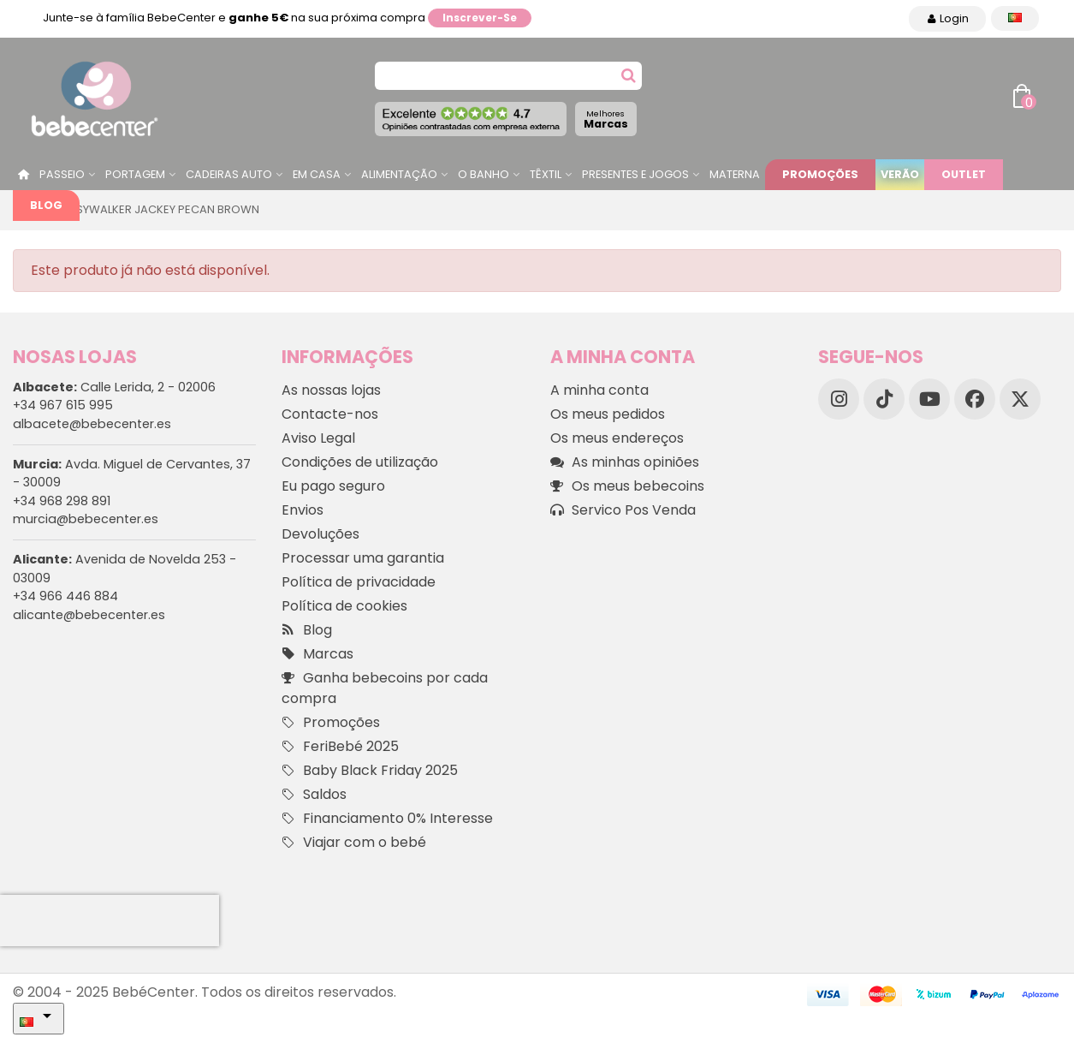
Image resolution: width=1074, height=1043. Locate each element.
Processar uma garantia (363, 558)
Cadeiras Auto (229, 174)
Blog (46, 205)
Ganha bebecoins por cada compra (385, 688)
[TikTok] (884, 399)
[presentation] (109, 920)
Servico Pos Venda (623, 510)
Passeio (62, 174)
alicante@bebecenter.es (89, 614)
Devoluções (320, 534)
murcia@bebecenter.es (85, 518)
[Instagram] (838, 399)
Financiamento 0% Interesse (387, 818)
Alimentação (399, 174)
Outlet (963, 174)
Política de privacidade (359, 582)
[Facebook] (974, 399)
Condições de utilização (360, 462)
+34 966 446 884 (65, 596)
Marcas (606, 119)
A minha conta (599, 390)
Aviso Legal (318, 438)
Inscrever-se (479, 17)
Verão (900, 174)
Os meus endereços (617, 438)
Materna (734, 174)
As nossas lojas (331, 390)
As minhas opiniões (624, 462)
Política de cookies (344, 606)
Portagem (135, 174)
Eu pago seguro (333, 486)
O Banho (483, 174)
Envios (302, 510)
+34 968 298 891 (61, 501)
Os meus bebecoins (627, 486)
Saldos (314, 794)
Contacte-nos (330, 414)
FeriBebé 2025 (340, 746)
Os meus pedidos (607, 414)
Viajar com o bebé (354, 842)
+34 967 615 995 (63, 405)
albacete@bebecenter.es (92, 423)
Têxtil (545, 174)
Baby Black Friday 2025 (370, 770)
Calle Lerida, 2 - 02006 (114, 387)
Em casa (317, 174)
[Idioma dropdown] (1015, 18)
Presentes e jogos (635, 174)
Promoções (820, 174)
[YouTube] (929, 399)
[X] (1020, 399)
